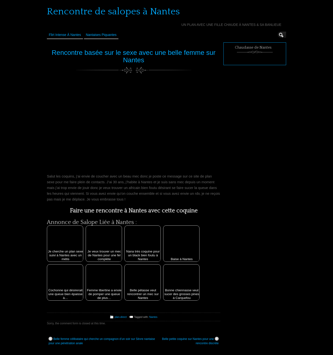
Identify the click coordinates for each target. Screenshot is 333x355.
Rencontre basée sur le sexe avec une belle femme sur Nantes (134, 56)
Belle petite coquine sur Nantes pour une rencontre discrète (190, 341)
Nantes (153, 316)
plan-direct (121, 316)
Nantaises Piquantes (101, 35)
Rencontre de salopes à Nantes (113, 11)
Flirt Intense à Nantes (65, 35)
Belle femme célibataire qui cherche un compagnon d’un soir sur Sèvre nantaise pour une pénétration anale (102, 341)
